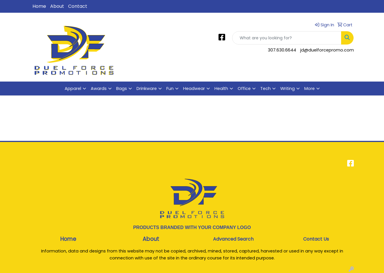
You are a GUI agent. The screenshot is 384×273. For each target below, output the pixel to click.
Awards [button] (99, 88)
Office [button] (244, 88)
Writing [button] (287, 88)
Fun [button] (170, 88)
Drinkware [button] (147, 88)
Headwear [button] (194, 88)
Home (39, 6)
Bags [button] (121, 88)
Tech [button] (265, 88)
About (57, 6)
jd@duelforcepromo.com (327, 50)
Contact (77, 6)
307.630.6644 (282, 50)
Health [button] (221, 88)
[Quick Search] (286, 38)
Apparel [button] (73, 88)
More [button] (309, 88)
